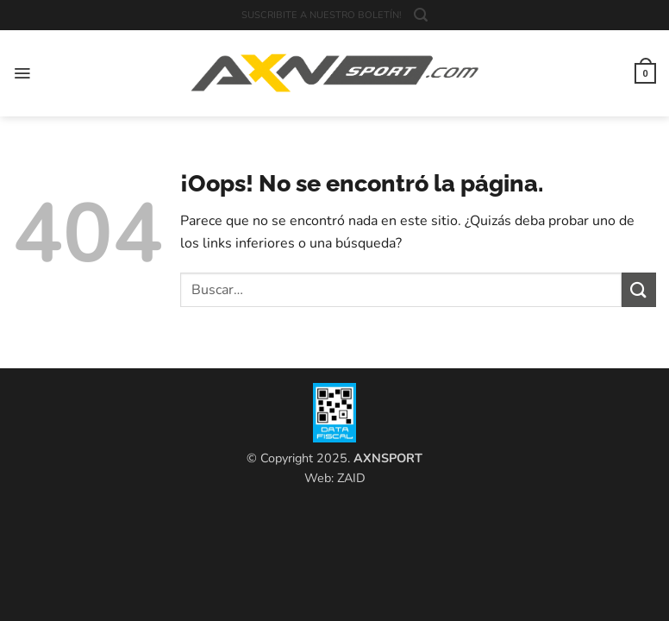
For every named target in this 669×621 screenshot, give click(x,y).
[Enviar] (639, 289)
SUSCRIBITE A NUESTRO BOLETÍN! (321, 15)
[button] (421, 15)
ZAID (351, 477)
